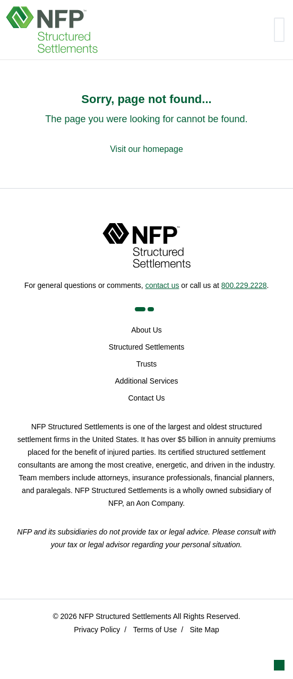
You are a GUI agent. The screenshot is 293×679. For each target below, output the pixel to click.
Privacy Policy (97, 629)
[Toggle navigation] (279, 30)
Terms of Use (155, 629)
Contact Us (146, 398)
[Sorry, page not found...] (146, 123)
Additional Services (146, 381)
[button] (279, 665)
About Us (146, 330)
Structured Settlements (146, 347)
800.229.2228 (244, 285)
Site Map (204, 629)
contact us (162, 285)
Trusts (146, 364)
